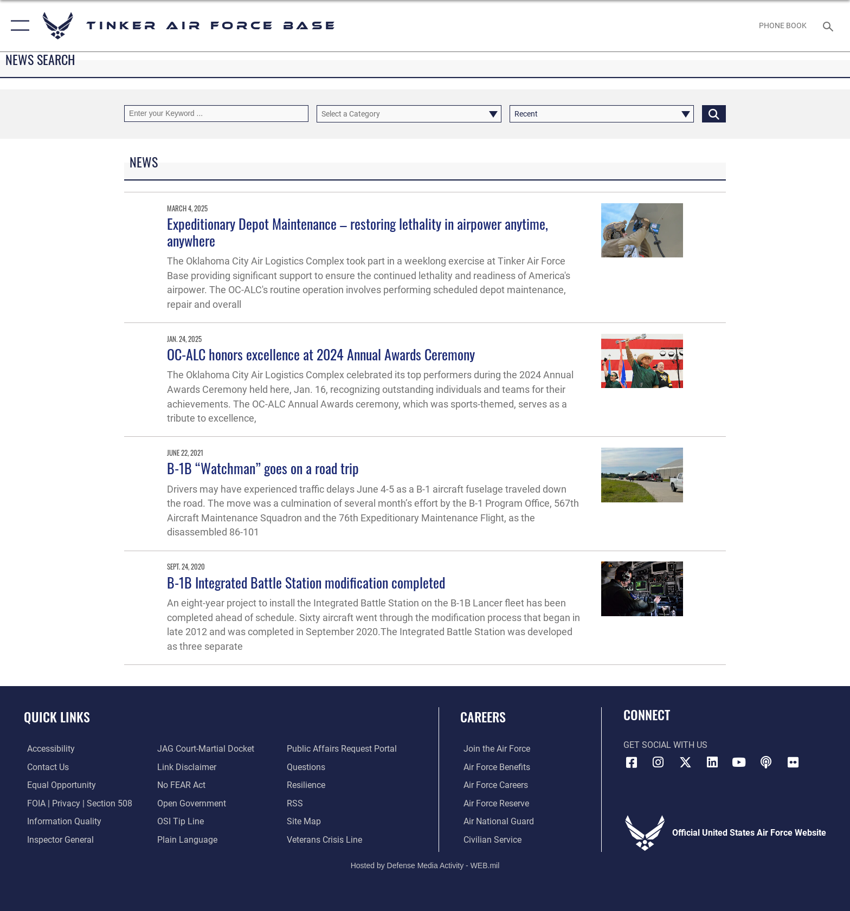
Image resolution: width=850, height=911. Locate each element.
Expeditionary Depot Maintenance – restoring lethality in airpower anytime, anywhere (357, 232)
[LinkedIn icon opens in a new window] (712, 762)
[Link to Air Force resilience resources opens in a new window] (307, 785)
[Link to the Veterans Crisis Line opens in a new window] (325, 839)
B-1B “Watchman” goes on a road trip (263, 468)
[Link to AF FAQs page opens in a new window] (307, 767)
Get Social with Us (665, 745)
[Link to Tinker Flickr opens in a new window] (793, 762)
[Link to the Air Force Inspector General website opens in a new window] (57, 839)
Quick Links (57, 716)
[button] (17, 25)
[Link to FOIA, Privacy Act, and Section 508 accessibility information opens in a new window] (76, 803)
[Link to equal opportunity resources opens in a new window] (58, 785)
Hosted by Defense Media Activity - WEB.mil (425, 865)
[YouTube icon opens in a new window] (739, 762)
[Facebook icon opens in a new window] (631, 762)
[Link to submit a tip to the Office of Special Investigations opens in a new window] (179, 821)
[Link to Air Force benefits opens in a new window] (493, 767)
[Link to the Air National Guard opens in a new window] (495, 821)
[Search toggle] (829, 26)
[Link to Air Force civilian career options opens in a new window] (489, 839)
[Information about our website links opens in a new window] (185, 767)
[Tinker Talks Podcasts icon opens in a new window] (766, 762)
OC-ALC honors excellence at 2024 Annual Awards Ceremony (321, 354)
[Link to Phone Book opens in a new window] (783, 25)
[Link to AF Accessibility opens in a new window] (48, 749)
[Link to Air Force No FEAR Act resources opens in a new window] (180, 785)
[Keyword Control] (216, 113)
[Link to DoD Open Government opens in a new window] (190, 803)
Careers (483, 716)
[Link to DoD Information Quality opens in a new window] (61, 821)
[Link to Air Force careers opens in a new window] (492, 785)
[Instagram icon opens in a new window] (658, 762)
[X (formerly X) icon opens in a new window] (685, 762)
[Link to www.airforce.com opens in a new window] (493, 749)
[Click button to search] (714, 113)
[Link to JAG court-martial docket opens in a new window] (204, 749)
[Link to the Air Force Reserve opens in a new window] (493, 803)
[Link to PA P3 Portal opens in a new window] (343, 749)
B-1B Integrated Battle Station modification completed (306, 582)
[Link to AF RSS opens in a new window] (296, 803)
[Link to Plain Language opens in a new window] (186, 839)
